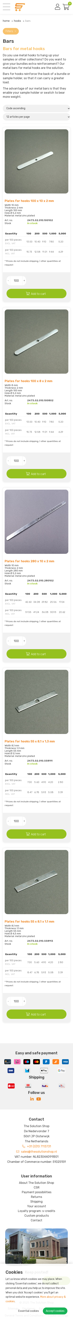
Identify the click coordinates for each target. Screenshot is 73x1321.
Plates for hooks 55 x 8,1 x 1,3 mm (30, 741)
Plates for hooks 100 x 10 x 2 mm (29, 201)
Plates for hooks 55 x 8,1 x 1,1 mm (29, 921)
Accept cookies (55, 1311)
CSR (36, 1187)
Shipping (36, 1201)
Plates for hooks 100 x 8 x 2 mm (28, 381)
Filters (11, 31)
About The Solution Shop (36, 1183)
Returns (36, 1197)
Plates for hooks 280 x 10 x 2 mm (29, 561)
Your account (36, 1206)
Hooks (17, 21)
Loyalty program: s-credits (36, 1211)
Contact (36, 1220)
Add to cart (38, 294)
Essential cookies (28, 1311)
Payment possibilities (36, 1192)
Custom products (36, 1215)
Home (6, 21)
